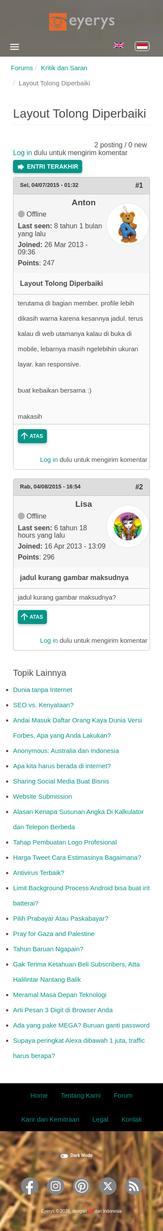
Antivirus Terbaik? (38, 872)
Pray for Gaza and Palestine (54, 933)
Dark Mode (81, 1155)
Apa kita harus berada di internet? (62, 766)
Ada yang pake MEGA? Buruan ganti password (81, 1025)
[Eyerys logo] (81, 22)
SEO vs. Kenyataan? (43, 705)
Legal (101, 1119)
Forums (22, 67)
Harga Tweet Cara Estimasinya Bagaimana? (77, 857)
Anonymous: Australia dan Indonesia (66, 750)
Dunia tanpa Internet (42, 689)
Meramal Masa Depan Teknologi (59, 994)
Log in (22, 152)
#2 (139, 487)
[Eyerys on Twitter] (108, 1197)
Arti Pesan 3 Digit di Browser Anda (63, 1010)
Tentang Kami (81, 1095)
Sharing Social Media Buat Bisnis (61, 781)
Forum (123, 1095)
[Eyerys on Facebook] (30, 1197)
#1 (139, 185)
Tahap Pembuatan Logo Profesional (65, 842)
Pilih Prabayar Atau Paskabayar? (60, 918)
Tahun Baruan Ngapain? (48, 949)
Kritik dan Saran (64, 67)
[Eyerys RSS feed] (134, 1197)
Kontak (131, 1119)
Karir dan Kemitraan (50, 1119)
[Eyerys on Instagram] (56, 1197)
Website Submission (42, 796)
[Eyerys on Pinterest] (82, 1197)
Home (39, 1095)
